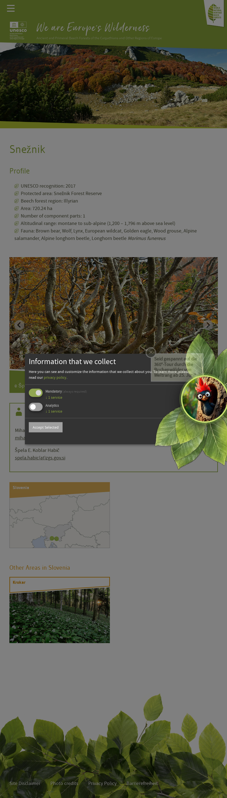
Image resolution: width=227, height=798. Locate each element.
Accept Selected (46, 427)
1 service (53, 397)
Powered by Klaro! (184, 438)
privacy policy (55, 377)
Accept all (184, 427)
